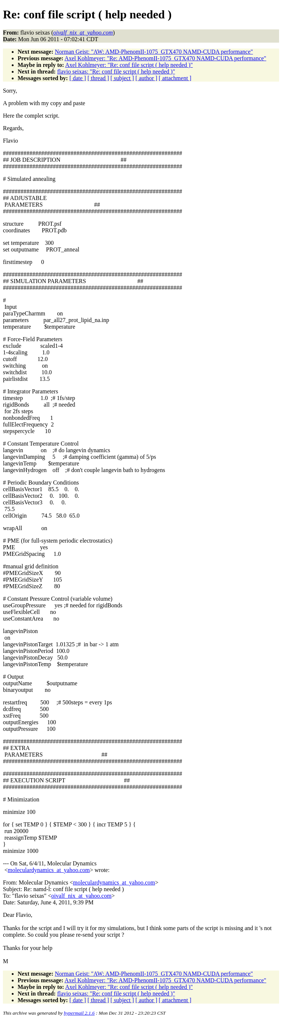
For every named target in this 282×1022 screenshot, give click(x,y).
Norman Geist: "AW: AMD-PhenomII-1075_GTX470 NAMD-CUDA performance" (154, 52)
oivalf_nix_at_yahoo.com (81, 896)
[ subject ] (122, 78)
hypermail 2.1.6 (79, 1013)
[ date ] (77, 78)
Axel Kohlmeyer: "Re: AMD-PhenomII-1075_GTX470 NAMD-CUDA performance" (165, 58)
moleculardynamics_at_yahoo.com (49, 870)
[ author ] (146, 78)
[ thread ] (98, 78)
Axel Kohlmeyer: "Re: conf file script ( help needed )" (129, 65)
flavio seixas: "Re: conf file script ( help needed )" (116, 71)
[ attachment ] (175, 78)
